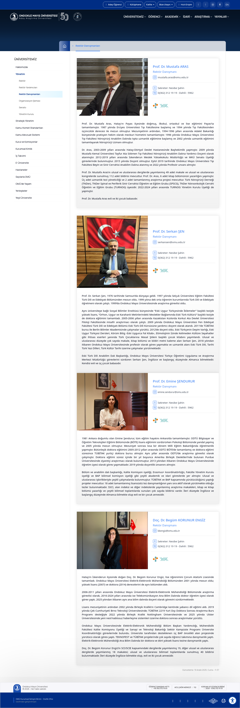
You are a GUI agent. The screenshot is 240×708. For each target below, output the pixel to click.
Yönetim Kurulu (26, 114)
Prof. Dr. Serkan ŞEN (168, 231)
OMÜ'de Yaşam (23, 183)
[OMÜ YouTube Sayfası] (173, 701)
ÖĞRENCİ (154, 16)
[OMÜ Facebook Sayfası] (203, 701)
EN (227, 4)
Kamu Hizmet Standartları (29, 127)
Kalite (150, 4)
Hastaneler (22, 169)
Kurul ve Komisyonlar (27, 141)
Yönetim (20, 74)
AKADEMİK (171, 16)
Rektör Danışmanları (29, 94)
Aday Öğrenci (113, 4)
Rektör (22, 80)
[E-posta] (205, 4)
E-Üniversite (22, 162)
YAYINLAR (220, 16)
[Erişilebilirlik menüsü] (232, 700)
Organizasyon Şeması (29, 100)
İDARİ (186, 16)
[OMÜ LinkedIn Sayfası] (180, 701)
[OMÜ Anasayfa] (198, 4)
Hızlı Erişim (185, 4)
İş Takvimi (21, 155)
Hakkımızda (22, 67)
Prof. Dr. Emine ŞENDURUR (174, 381)
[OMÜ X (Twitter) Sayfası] (195, 701)
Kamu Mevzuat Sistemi (28, 134)
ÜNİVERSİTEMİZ (134, 16)
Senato (22, 107)
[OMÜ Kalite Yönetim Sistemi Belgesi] (213, 701)
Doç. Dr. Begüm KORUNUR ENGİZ (179, 520)
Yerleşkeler (21, 190)
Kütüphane (134, 4)
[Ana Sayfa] (64, 46)
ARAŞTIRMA (202, 16)
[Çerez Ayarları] (223, 701)
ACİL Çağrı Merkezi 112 (185, 687)
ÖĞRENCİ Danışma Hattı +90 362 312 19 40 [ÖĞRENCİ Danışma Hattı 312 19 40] (159, 688)
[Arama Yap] (220, 4)
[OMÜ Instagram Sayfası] (187, 701)
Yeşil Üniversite (24, 197)
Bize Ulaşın (166, 4)
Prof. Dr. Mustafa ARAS (170, 66)
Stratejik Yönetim (25, 120)
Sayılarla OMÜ (23, 176)
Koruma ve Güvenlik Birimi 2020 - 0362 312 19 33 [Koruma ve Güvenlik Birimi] (212, 688)
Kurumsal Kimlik (24, 148)
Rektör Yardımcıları (28, 87)
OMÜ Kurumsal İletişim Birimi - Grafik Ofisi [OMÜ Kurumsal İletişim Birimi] (34, 699)
